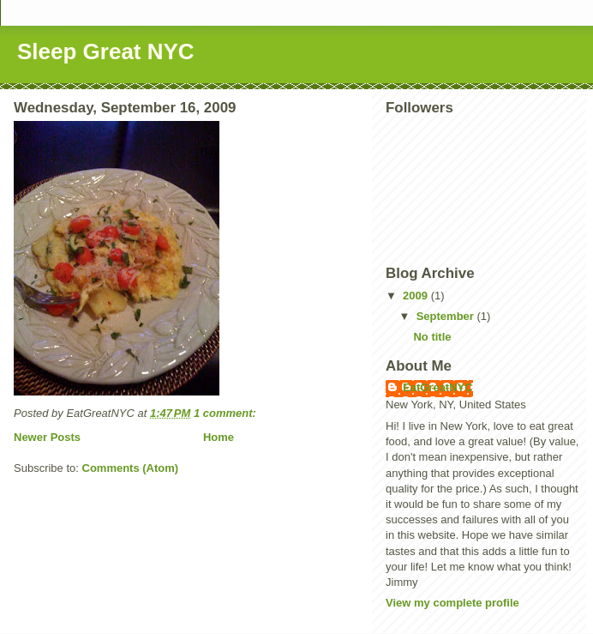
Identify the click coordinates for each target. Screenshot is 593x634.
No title (432, 336)
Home (218, 437)
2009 (417, 295)
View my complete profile (452, 602)
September (446, 316)
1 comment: (227, 413)
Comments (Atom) (130, 468)
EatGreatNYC (438, 387)
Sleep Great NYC (106, 51)
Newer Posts (47, 437)
